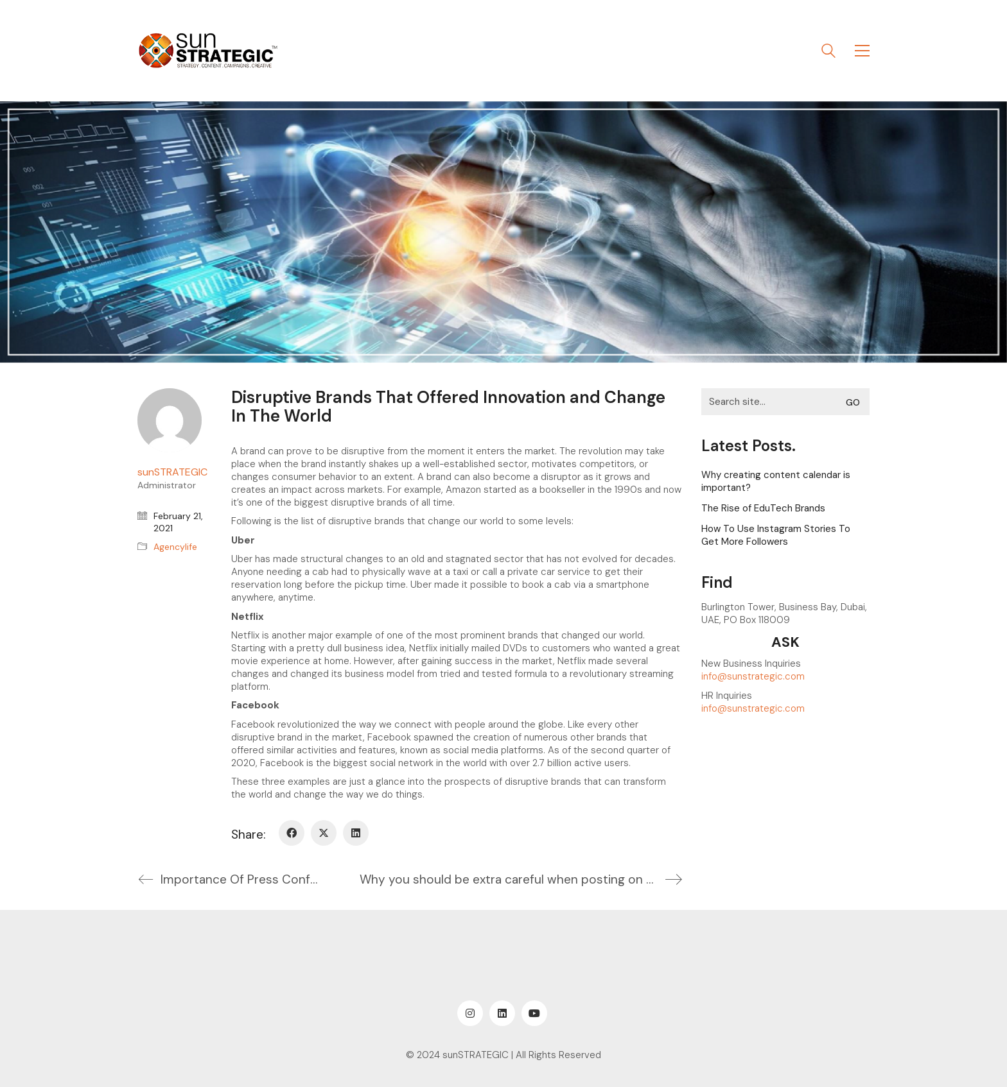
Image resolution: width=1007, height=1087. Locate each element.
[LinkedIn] (356, 833)
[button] (862, 51)
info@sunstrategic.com (753, 676)
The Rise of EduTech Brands (763, 508)
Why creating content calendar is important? (775, 481)
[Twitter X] (324, 833)
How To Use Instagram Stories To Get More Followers (775, 535)
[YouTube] (534, 1013)
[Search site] (828, 52)
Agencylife (175, 546)
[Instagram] (470, 1013)
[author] (169, 420)
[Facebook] (291, 833)
